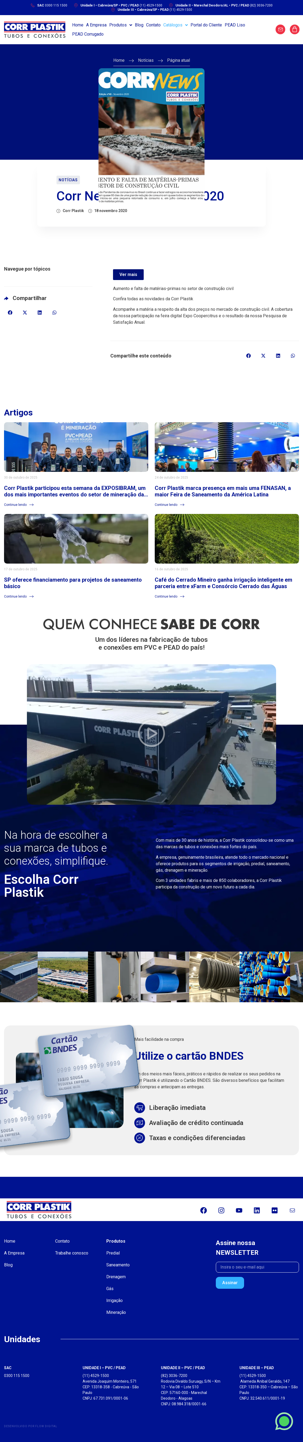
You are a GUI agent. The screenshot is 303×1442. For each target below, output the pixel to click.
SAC (8, 1368)
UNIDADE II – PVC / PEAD (183, 1368)
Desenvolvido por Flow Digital (30, 1426)
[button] (10, 312)
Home (119, 60)
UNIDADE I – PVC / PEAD (104, 1368)
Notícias (146, 60)
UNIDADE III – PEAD (256, 1368)
